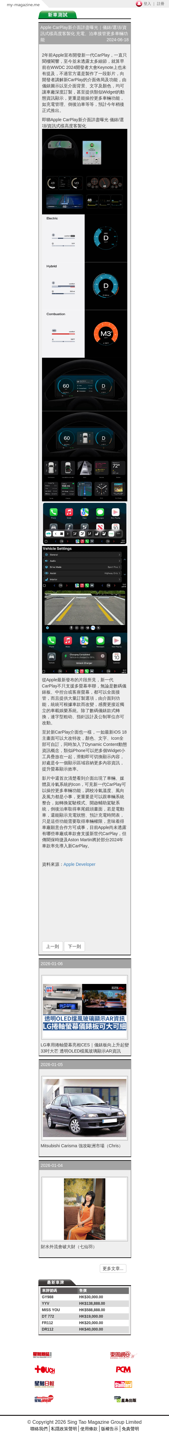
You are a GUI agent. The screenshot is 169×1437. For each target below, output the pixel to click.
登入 (147, 4)
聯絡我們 (39, 1428)
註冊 (160, 4)
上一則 (52, 946)
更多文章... (113, 1268)
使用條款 (89, 1428)
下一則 (74, 946)
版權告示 (109, 1428)
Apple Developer (80, 864)
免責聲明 (130, 1428)
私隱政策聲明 (64, 1428)
